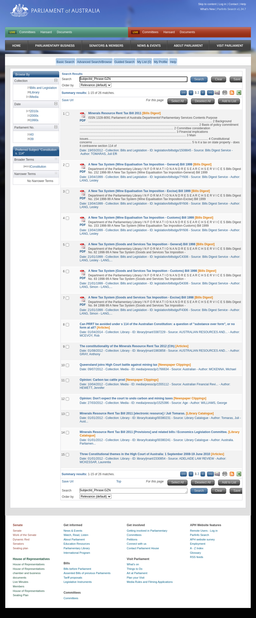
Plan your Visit (135, 577)
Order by (68, 85)
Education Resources (76, 543)
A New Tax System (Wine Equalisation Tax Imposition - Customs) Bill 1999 (141, 217)
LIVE (12, 32)
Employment (197, 543)
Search (67, 79)
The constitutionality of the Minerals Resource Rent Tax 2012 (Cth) (127, 346)
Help (243, 4)
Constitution (38, 166)
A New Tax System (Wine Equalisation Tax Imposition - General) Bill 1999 (140, 164)
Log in (222, 4)
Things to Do (134, 568)
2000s (34, 115)
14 (63, 432)
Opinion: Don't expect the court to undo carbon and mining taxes (126, 398)
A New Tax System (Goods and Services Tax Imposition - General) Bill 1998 (142, 244)
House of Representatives (29, 564)
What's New (207, 9)
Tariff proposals (72, 577)
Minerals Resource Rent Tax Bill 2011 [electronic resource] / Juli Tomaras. (132, 413)
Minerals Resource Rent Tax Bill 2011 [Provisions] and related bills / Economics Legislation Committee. (154, 432)
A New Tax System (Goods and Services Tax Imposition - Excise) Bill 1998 (141, 297)
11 (63, 380)
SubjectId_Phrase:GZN (133, 79)
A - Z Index (196, 548)
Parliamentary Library (76, 548)
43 (31, 134)
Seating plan (20, 548)
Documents (64, 32)
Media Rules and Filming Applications (150, 581)
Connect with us (136, 543)
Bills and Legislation (43, 88)
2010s (34, 111)
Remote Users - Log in (204, 530)
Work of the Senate (24, 534)
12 (63, 399)
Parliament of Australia (55, 10)
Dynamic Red (21, 539)
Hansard (46, 32)
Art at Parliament (137, 573)
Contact (233, 4)
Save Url (68, 100)
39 (31, 139)
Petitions (132, 539)
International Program (76, 552)
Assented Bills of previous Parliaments (86, 573)
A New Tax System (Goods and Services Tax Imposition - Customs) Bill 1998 (142, 271)
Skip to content (207, 4)
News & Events (72, 530)
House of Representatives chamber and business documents (29, 573)
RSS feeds (196, 557)
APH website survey (202, 539)
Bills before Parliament (77, 568)
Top (118, 481)
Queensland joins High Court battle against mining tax (118, 364)
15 (63, 454)
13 (63, 414)
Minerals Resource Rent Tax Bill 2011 (115, 113)
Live (135, 32)
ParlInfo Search (199, 534)
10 (63, 365)
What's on (133, 564)
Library (34, 92)
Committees (27, 32)
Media (34, 97)
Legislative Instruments (77, 581)
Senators (18, 543)
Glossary (195, 552)
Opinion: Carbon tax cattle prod (102, 380)
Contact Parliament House (143, 548)
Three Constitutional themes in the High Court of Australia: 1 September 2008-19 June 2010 (145, 454)
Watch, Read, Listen (75, 534)
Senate (17, 530)
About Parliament (74, 539)
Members (18, 586)
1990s (34, 120)
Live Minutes (20, 581)
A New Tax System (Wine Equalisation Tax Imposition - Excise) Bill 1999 (139, 191)
